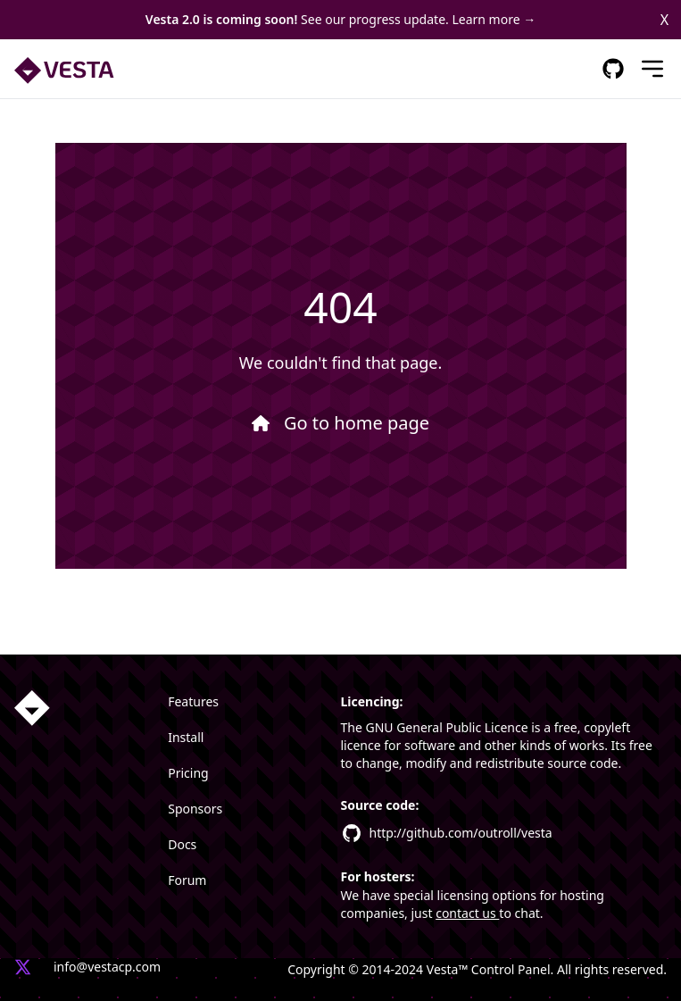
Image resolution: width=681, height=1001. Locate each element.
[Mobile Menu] (652, 68)
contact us (467, 913)
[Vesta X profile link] (23, 969)
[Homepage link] (32, 708)
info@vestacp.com (107, 966)
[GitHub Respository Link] (613, 68)
